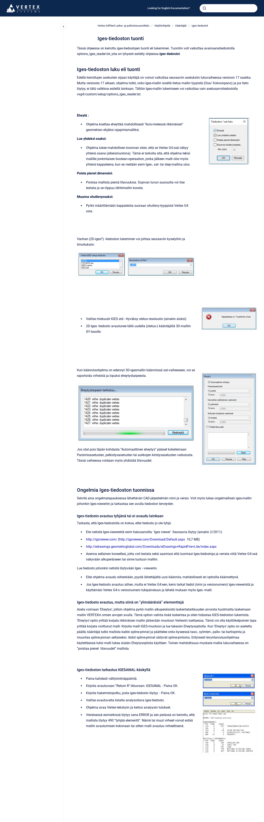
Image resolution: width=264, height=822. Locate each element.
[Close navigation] (63, 26)
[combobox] (228, 8)
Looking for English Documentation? (168, 8)
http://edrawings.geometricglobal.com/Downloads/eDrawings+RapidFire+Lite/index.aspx (151, 547)
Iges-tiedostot (200, 25)
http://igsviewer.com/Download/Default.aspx (152, 539)
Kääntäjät (180, 25)
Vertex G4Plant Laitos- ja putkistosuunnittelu (123, 25)
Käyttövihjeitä (162, 25)
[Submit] (204, 8)
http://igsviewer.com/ (101, 539)
